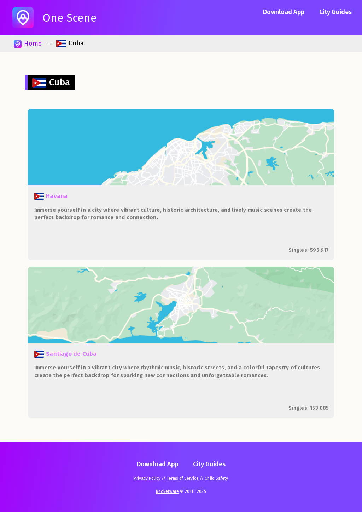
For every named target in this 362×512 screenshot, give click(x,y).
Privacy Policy (147, 478)
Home (28, 44)
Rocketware (167, 491)
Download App (283, 12)
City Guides (335, 12)
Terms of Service (183, 478)
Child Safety (216, 478)
